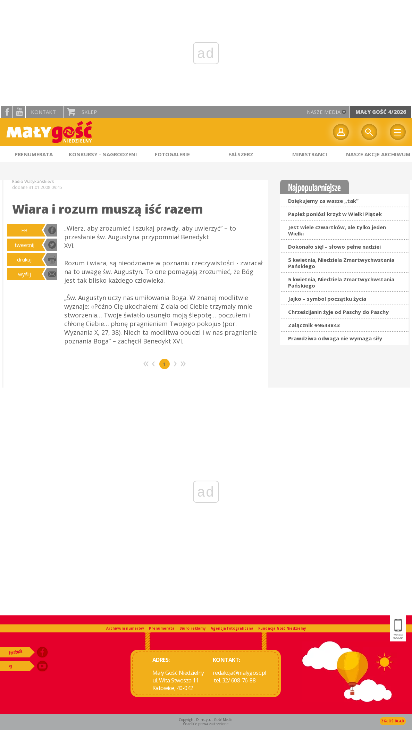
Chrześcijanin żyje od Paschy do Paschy (338, 312)
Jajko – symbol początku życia (327, 299)
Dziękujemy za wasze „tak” (323, 201)
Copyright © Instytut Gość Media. (206, 719)
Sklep (89, 111)
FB (24, 230)
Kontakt (43, 111)
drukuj (24, 259)
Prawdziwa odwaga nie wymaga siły (335, 338)
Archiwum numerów (125, 628)
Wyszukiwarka (369, 132)
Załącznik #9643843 (314, 325)
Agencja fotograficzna (232, 628)
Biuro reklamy (192, 628)
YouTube (19, 112)
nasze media (323, 111)
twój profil (341, 132)
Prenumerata (162, 628)
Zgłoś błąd (392, 721)
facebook (6, 112)
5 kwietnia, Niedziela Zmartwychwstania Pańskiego (341, 263)
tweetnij (24, 244)
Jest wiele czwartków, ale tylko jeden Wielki (337, 230)
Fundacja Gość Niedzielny (282, 628)
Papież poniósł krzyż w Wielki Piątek (335, 214)
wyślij (24, 274)
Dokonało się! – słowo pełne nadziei (334, 246)
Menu (398, 132)
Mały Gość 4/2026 (380, 111)
